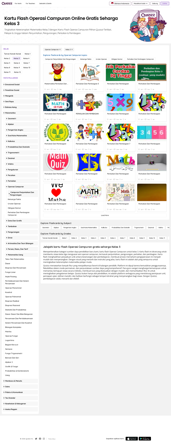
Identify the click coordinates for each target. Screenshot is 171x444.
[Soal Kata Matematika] (89, 227)
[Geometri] (46, 227)
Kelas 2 (7, 58)
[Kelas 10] (152, 238)
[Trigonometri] (138, 227)
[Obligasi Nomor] (116, 59)
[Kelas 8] (132, 238)
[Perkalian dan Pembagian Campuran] (140, 59)
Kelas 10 (26, 67)
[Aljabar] (56, 227)
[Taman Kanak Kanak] (50, 238)
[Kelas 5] (103, 238)
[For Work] (18, 3)
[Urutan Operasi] (101, 59)
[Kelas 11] (162, 238)
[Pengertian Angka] (70, 227)
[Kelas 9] (142, 238)
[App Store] (132, 439)
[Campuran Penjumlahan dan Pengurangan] (60, 59)
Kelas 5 (7, 63)
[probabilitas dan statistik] (121, 227)
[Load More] (105, 215)
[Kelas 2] (74, 238)
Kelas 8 (7, 67)
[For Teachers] (30, 3)
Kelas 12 (17, 72)
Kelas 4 (26, 58)
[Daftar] (165, 3)
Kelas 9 (17, 67)
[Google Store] (145, 439)
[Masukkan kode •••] (140, 3)
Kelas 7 (27, 63)
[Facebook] (40, 439)
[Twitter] (36, 439)
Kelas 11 (7, 72)
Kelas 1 (27, 54)
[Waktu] (161, 227)
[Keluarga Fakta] (85, 59)
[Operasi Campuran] (52, 49)
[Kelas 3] (69, 49)
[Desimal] (151, 227)
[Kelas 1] (64, 238)
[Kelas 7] (122, 238)
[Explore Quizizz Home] (7, 3)
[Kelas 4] (93, 238)
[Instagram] (44, 439)
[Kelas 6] (113, 238)
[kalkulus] (104, 227)
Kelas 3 (17, 58)
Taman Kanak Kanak (12, 54)
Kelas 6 (17, 63)
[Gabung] (155, 3)
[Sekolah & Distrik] (45, 3)
